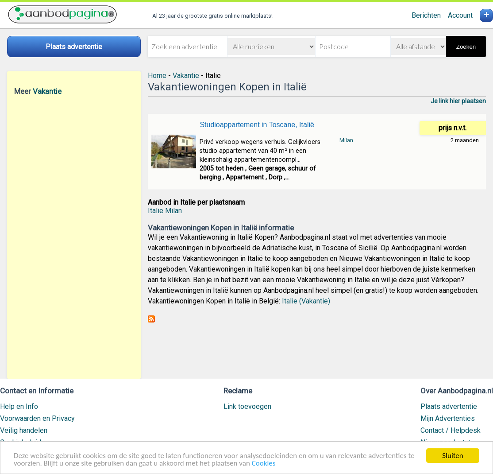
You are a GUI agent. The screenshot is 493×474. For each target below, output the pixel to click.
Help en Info (19, 406)
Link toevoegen (247, 406)
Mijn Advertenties (447, 418)
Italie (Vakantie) (306, 301)
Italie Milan (165, 210)
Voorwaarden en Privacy (37, 418)
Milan (346, 140)
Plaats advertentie (448, 406)
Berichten (426, 15)
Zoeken (466, 46)
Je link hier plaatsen (458, 101)
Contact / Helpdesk (450, 430)
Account (460, 15)
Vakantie (47, 91)
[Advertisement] (74, 237)
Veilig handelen (23, 430)
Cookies (264, 463)
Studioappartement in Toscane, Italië (257, 124)
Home (157, 75)
